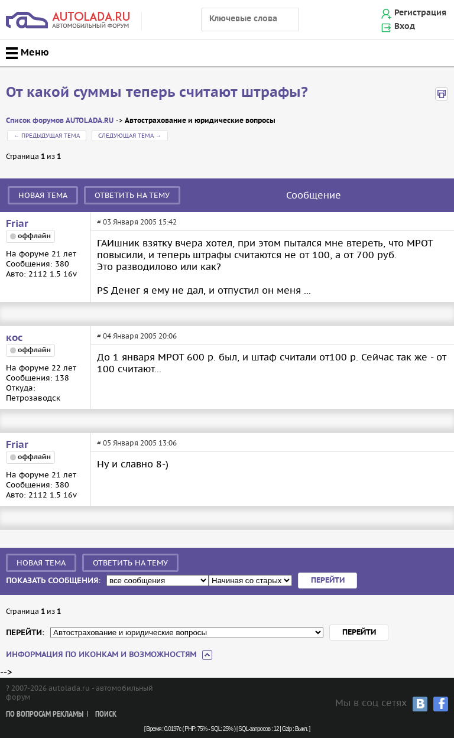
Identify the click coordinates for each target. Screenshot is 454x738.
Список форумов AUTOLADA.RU (60, 120)
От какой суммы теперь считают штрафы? (157, 92)
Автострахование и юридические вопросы (200, 120)
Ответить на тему (132, 195)
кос (14, 338)
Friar (17, 224)
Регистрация (420, 13)
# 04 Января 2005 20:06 (137, 335)
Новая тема (42, 195)
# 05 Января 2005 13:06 (137, 442)
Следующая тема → (129, 135)
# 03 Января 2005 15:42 (137, 221)
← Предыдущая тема (47, 135)
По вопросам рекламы (44, 715)
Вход (404, 26)
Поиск (105, 715)
